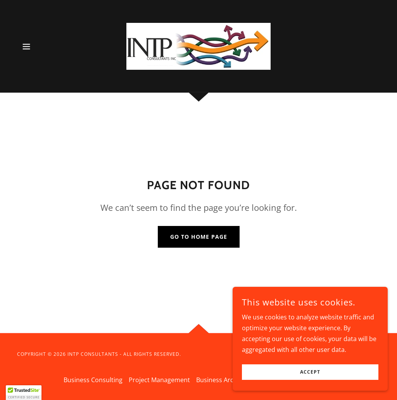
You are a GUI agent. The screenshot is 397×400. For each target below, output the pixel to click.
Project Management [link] (159, 380)
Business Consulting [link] (93, 380)
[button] (26, 46)
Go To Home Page (198, 236)
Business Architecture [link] (228, 380)
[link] (198, 45)
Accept (310, 372)
